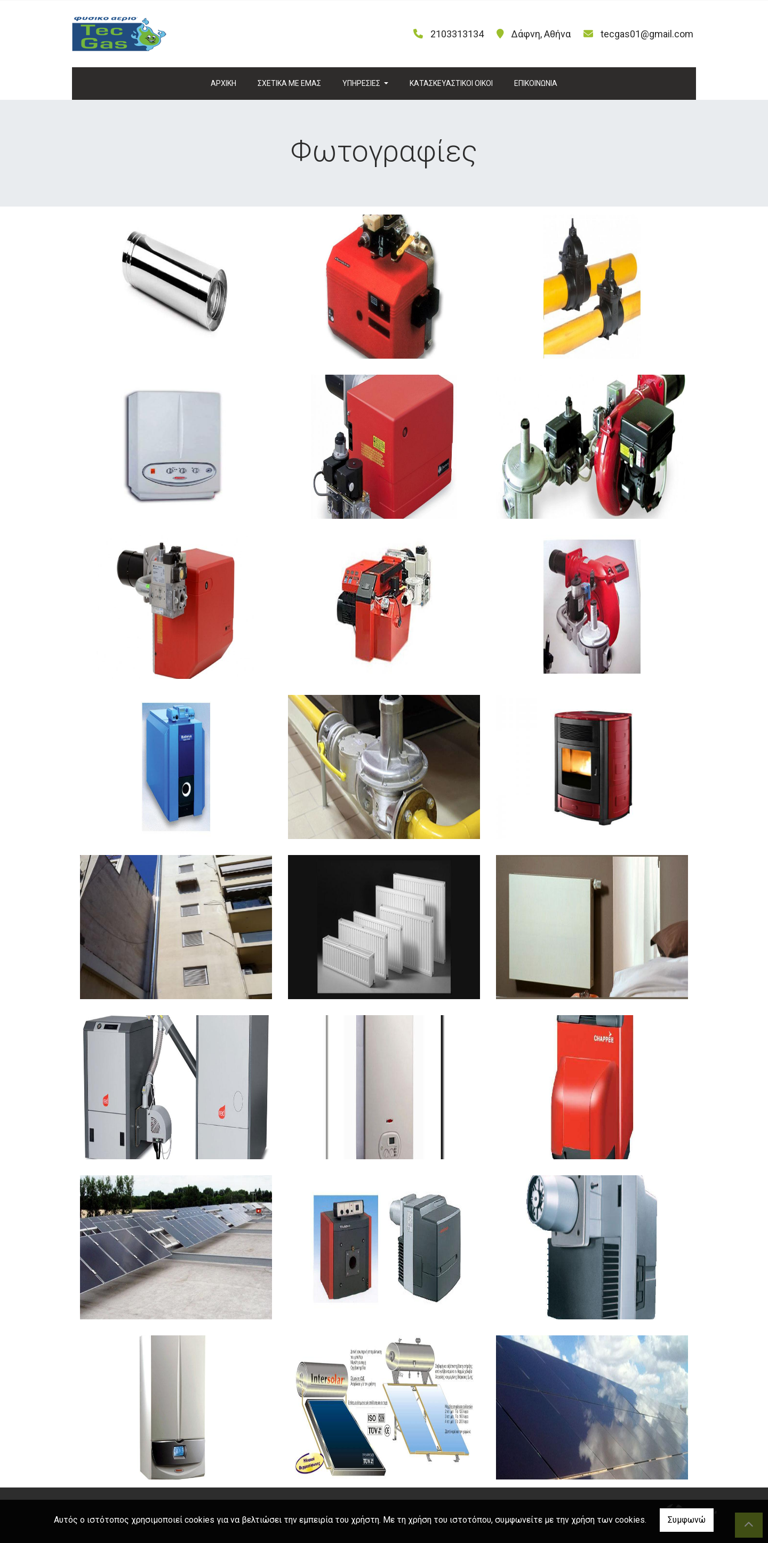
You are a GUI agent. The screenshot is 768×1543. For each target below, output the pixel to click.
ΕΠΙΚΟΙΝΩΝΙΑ (535, 83)
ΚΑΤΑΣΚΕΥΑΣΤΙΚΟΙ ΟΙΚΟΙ (451, 83)
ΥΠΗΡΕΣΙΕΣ (362, 83)
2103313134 (457, 33)
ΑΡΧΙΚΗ (223, 83)
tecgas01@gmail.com (647, 33)
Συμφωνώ (687, 1520)
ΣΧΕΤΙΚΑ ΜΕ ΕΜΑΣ (289, 83)
